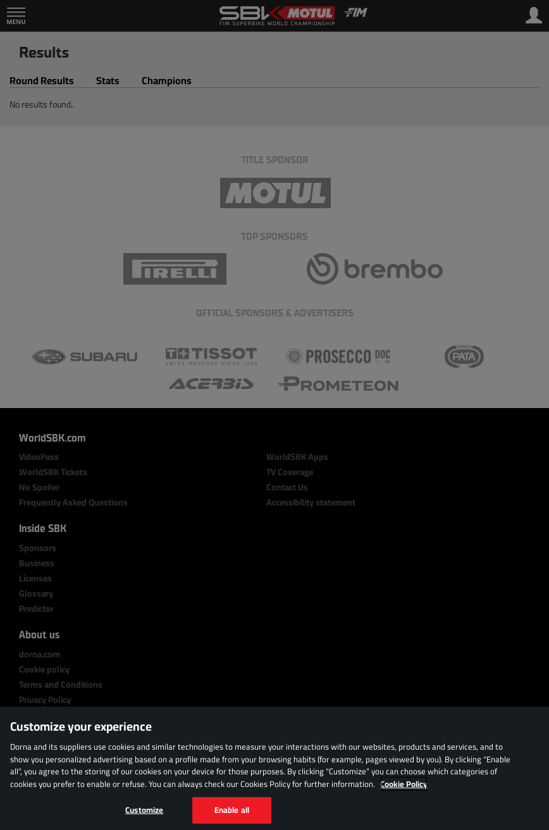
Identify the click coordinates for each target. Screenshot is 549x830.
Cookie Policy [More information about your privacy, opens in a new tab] (404, 783)
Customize (144, 809)
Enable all (231, 809)
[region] (274, 768)
